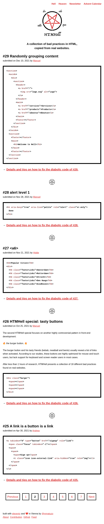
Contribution (16, 517)
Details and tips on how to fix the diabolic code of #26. (42, 403)
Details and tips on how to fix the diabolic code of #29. (42, 169)
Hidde (36, 253)
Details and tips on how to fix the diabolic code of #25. (42, 479)
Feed (33, 517)
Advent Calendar (92, 4)
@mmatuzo (47, 513)
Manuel (36, 61)
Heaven (63, 4)
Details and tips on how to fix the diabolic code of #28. (42, 225)
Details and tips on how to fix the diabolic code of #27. (42, 298)
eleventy (16, 513)
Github (26, 517)
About (6, 517)
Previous (13, 497)
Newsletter (75, 4)
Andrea (36, 430)
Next (92, 497)
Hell (54, 4)
